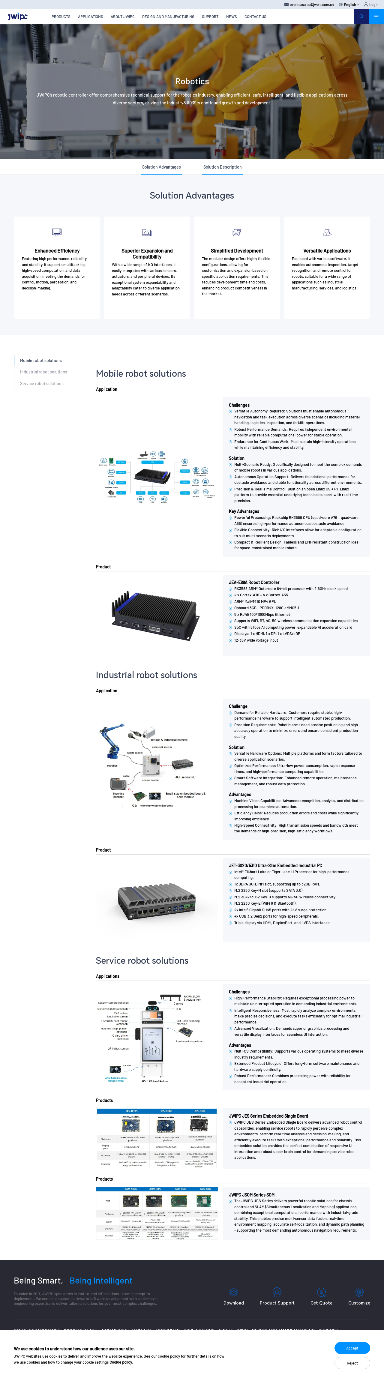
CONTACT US (255, 16)
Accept (352, 1348)
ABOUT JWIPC (123, 16)
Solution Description (222, 166)
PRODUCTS (61, 16)
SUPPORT (210, 16)
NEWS (231, 16)
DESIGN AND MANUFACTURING (168, 16)
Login (371, 4)
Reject (352, 1363)
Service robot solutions (42, 383)
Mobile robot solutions (41, 360)
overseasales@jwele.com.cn (309, 4)
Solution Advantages (161, 166)
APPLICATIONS (90, 16)
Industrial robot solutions (43, 371)
